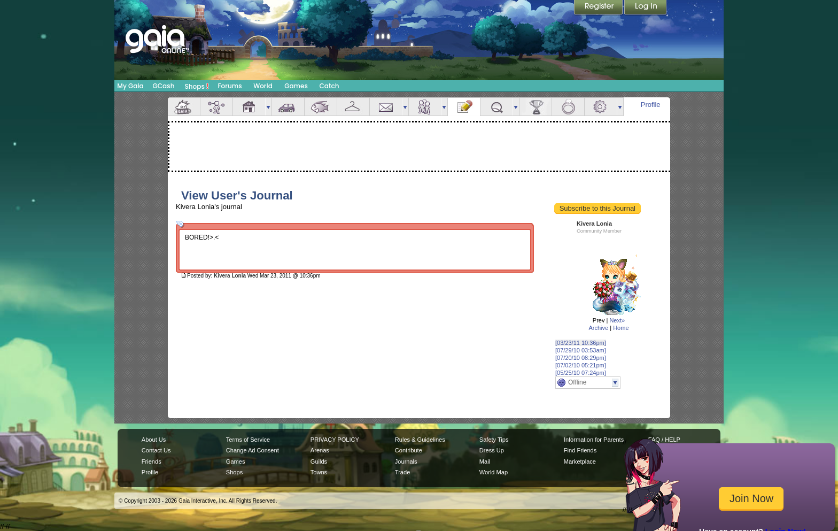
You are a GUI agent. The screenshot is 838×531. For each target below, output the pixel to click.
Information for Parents (594, 439)
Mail (386, 107)
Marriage (568, 107)
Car (288, 107)
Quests (496, 107)
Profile (651, 105)
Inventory (353, 107)
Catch (329, 85)
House (249, 107)
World (263, 85)
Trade (402, 472)
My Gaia (130, 85)
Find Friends (580, 450)
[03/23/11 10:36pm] (580, 343)
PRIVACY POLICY (335, 439)
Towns (319, 472)
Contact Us (156, 450)
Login (645, 8)
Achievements (535, 107)
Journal (464, 107)
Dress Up (491, 450)
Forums (230, 85)
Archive (598, 328)
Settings (601, 107)
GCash (164, 85)
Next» (617, 320)
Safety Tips (494, 439)
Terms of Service (248, 439)
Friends (425, 107)
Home (621, 328)
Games (296, 85)
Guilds (319, 461)
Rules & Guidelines (420, 439)
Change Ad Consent (252, 450)
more (268, 107)
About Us (154, 439)
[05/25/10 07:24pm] (580, 373)
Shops (197, 86)
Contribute (408, 450)
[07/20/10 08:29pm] (580, 358)
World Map (493, 472)
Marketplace (580, 461)
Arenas (320, 450)
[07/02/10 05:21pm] (580, 365)
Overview (184, 107)
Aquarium (321, 107)
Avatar (216, 107)
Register (599, 8)
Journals (406, 461)
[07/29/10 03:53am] (580, 350)
